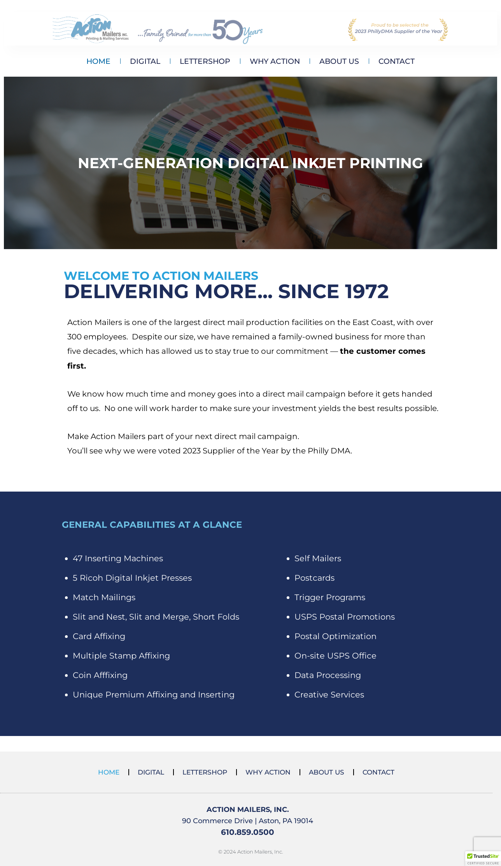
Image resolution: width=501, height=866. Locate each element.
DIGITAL (145, 61)
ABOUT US (339, 61)
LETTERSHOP (205, 61)
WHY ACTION (275, 61)
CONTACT (396, 61)
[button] (243, 241)
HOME (98, 61)
